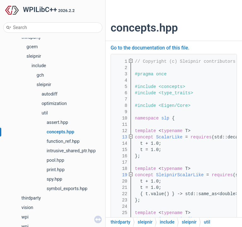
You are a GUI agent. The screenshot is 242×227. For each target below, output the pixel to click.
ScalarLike (169, 137)
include (39, 65)
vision (27, 207)
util (45, 113)
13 (120, 137)
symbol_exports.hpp (67, 188)
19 (120, 175)
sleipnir (33, 56)
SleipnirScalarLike (180, 175)
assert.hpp (57, 122)
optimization (54, 103)
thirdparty (31, 198)
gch (40, 75)
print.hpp (56, 169)
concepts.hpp (60, 132)
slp (165, 118)
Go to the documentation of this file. (150, 48)
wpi (24, 217)
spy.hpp (54, 179)
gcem (32, 46)
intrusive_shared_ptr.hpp (71, 151)
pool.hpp (55, 160)
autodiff (49, 94)
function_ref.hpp (63, 141)
